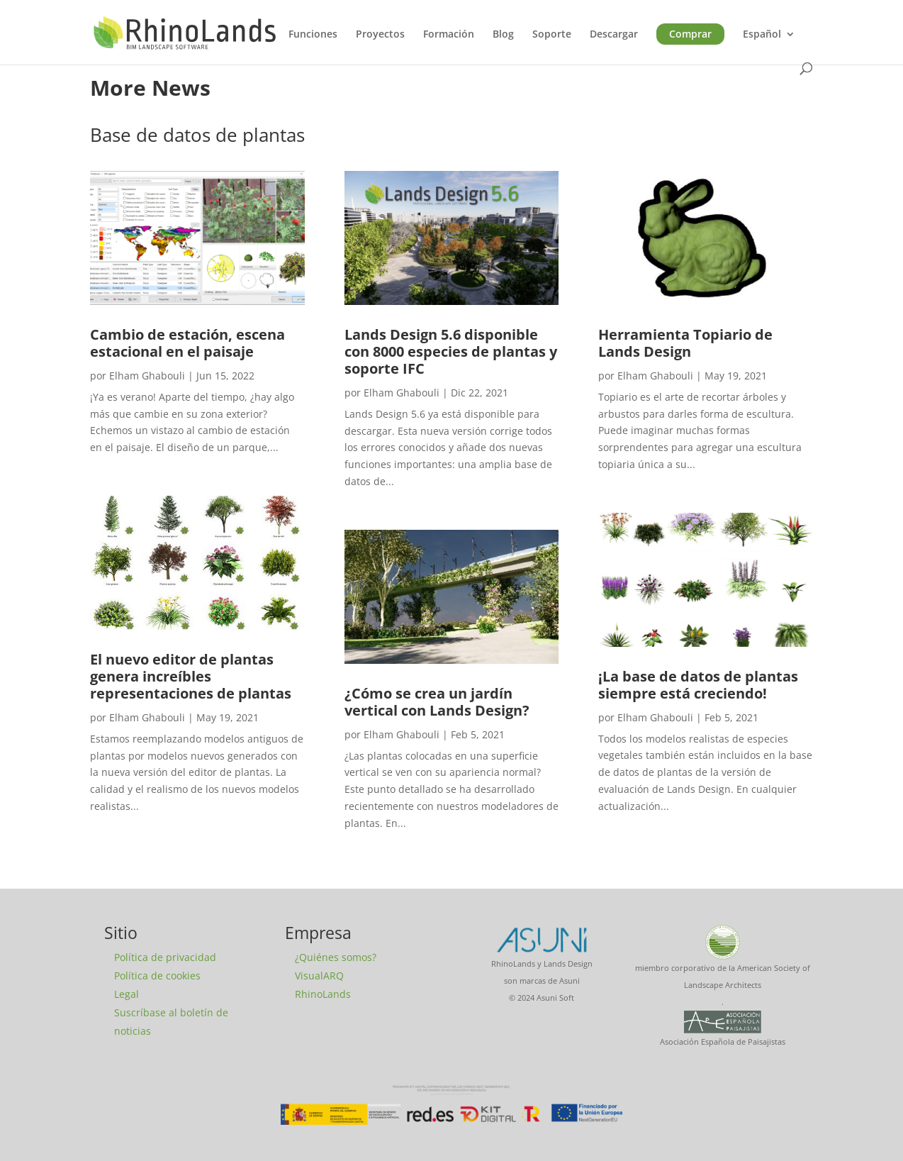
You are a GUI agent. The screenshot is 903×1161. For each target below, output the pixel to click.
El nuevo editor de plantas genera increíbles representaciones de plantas (190, 676)
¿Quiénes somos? (335, 957)
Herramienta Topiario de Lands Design (685, 343)
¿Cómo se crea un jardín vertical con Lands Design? (436, 702)
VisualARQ (319, 975)
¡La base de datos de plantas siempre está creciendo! (698, 685)
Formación (448, 34)
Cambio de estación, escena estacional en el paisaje (187, 343)
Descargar (614, 34)
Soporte (551, 34)
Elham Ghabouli (147, 375)
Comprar (690, 33)
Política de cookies (157, 975)
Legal (126, 994)
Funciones (312, 34)
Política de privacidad (165, 957)
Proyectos (380, 34)
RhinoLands (323, 994)
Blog (503, 34)
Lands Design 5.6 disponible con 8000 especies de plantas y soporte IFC (450, 351)
